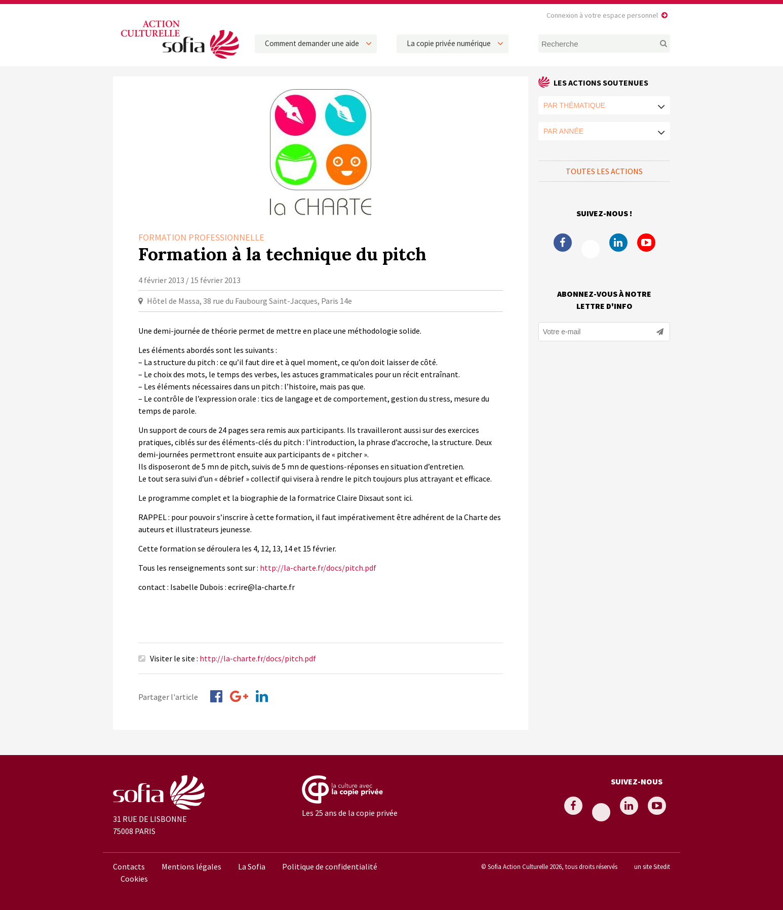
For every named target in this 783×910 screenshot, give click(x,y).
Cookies (134, 879)
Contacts (129, 866)
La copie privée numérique (449, 43)
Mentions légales (191, 866)
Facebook (563, 242)
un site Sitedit (652, 866)
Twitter (590, 249)
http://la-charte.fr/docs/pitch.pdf (318, 568)
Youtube (646, 242)
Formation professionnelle (201, 237)
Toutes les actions (604, 171)
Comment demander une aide (312, 43)
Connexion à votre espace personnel (602, 15)
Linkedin (618, 242)
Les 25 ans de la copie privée (350, 813)
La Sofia (251, 866)
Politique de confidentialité (329, 866)
